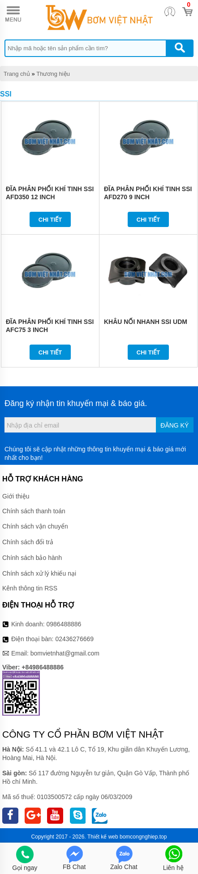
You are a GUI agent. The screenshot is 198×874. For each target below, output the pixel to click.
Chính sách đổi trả (27, 542)
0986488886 (64, 624)
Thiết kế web (102, 837)
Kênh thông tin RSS (29, 588)
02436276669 (74, 638)
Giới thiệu (16, 496)
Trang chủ (17, 73)
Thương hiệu (53, 73)
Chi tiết (50, 219)
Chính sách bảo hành (32, 557)
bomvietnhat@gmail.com (64, 653)
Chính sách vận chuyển (35, 526)
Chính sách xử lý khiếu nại (39, 573)
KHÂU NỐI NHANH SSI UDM (145, 321)
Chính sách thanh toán (33, 511)
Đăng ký (174, 425)
